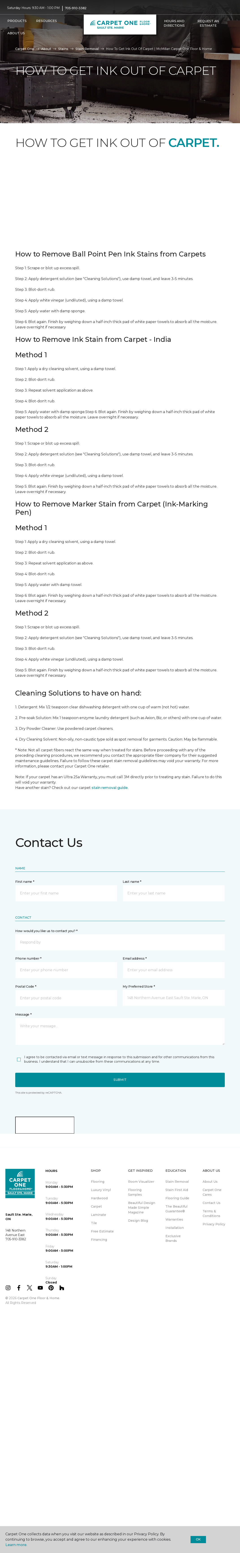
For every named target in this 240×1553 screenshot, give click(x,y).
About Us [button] (16, 33)
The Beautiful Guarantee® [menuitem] (176, 1208)
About (46, 49)
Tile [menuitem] (94, 1223)
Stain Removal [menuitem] (177, 1182)
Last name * (132, 881)
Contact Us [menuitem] (212, 1203)
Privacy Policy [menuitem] (214, 1224)
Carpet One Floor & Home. (38, 1298)
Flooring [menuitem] (97, 1182)
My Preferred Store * (139, 986)
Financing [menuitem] (99, 1240)
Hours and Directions (174, 23)
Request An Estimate (208, 23)
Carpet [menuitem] (96, 1206)
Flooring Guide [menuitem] (177, 1198)
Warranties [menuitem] (174, 1219)
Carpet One (24, 49)
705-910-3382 (76, 8)
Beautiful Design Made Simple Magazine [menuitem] (141, 1207)
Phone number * (28, 958)
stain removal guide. (110, 788)
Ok (198, 1539)
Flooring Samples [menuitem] (135, 1192)
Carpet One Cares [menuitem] (212, 1192)
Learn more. (16, 1545)
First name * (24, 881)
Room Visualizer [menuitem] (141, 1182)
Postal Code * (25, 986)
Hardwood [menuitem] (99, 1198)
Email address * (135, 958)
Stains (63, 49)
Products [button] (17, 21)
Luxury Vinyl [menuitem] (101, 1190)
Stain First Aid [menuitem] (176, 1190)
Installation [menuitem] (174, 1228)
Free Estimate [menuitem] (102, 1231)
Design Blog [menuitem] (138, 1221)
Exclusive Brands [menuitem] (173, 1238)
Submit (120, 1080)
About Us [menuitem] (210, 1182)
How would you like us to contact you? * (46, 931)
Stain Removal (87, 49)
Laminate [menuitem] (98, 1215)
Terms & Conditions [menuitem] (211, 1213)
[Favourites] (166, 35)
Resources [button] (46, 21)
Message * (23, 1014)
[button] (160, 35)
